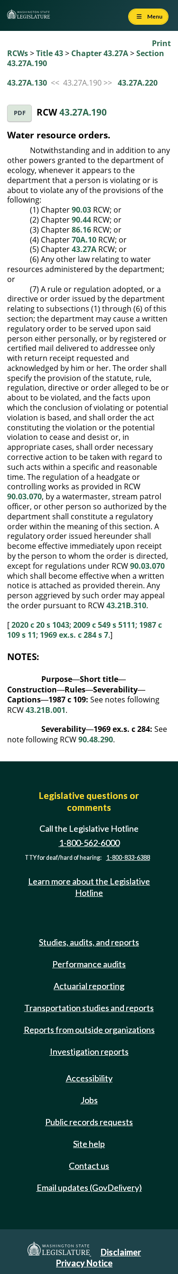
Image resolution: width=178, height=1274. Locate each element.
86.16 (81, 229)
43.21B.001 (46, 710)
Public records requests (89, 1122)
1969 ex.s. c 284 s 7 (74, 635)
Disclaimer (121, 1252)
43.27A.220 (138, 83)
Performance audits (89, 964)
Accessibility (89, 1078)
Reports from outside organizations (89, 1029)
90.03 (81, 209)
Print (161, 43)
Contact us (89, 1165)
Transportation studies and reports (89, 1007)
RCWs (17, 53)
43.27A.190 (83, 112)
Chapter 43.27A (99, 53)
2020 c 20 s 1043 (40, 625)
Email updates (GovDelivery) (89, 1187)
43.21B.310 (126, 605)
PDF (20, 113)
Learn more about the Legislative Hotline (89, 886)
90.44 (81, 219)
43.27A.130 (27, 83)
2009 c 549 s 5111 (104, 625)
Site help (89, 1143)
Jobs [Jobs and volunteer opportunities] (89, 1100)
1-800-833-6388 (128, 857)
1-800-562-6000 (89, 842)
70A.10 (84, 239)
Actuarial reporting (89, 986)
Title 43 (49, 53)
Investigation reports (89, 1051)
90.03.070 (24, 496)
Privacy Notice (84, 1263)
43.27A (84, 249)
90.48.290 (95, 739)
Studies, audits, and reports (89, 942)
